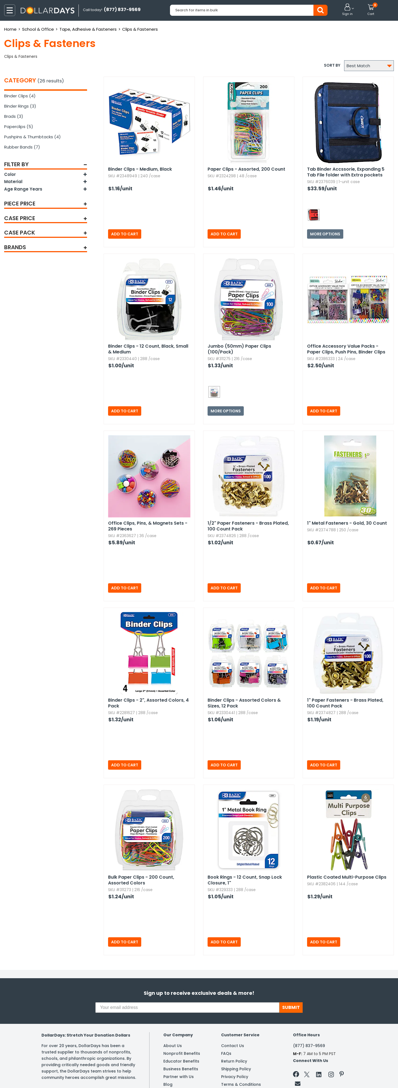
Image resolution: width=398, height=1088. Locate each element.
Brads (13, 116)
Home (10, 29)
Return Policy (234, 1061)
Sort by (332, 65)
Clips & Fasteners (140, 29)
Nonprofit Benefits (181, 1053)
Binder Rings (20, 106)
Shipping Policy (236, 1069)
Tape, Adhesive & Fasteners (88, 29)
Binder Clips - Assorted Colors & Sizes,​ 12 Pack (244, 703)
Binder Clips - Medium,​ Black (140, 169)
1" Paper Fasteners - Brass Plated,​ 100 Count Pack (345, 703)
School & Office (38, 29)
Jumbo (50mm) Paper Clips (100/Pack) (239, 349)
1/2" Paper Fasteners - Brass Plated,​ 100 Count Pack (248, 526)
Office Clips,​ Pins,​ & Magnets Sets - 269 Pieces (147, 526)
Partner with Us (178, 1076)
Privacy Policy (234, 1076)
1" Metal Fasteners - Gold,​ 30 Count (347, 523)
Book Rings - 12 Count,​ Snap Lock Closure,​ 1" (245, 880)
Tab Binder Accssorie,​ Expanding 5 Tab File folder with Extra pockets (345, 172)
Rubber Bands (22, 147)
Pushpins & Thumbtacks (32, 137)
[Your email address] (187, 1007)
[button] (347, 10)
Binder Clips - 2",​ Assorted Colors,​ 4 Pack (148, 703)
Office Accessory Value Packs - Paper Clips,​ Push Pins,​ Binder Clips (346, 349)
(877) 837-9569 (309, 1045)
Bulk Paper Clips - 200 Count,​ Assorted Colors (141, 880)
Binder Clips (20, 96)
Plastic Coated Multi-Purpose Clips (346, 877)
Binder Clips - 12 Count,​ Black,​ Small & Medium (148, 349)
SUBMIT (291, 1007)
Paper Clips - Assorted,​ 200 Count (246, 169)
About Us (172, 1045)
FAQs (226, 1053)
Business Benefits (180, 1069)
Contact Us (232, 1045)
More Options (325, 234)
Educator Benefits (181, 1061)
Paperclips (18, 126)
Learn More (348, 1076)
